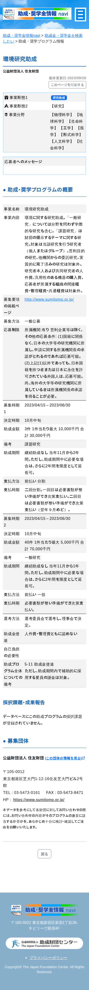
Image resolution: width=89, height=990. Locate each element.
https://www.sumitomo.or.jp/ (39, 799)
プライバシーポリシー (48, 958)
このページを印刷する (67, 84)
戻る (44, 854)
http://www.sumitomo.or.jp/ (49, 299)
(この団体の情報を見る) (65, 758)
